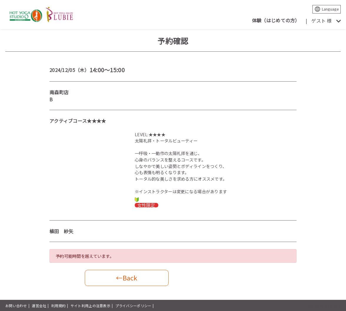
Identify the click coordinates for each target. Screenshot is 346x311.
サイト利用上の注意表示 (90, 305)
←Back (126, 277)
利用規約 (58, 305)
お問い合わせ (16, 305)
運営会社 (39, 305)
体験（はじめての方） (276, 20)
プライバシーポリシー (133, 305)
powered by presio (325, 305)
